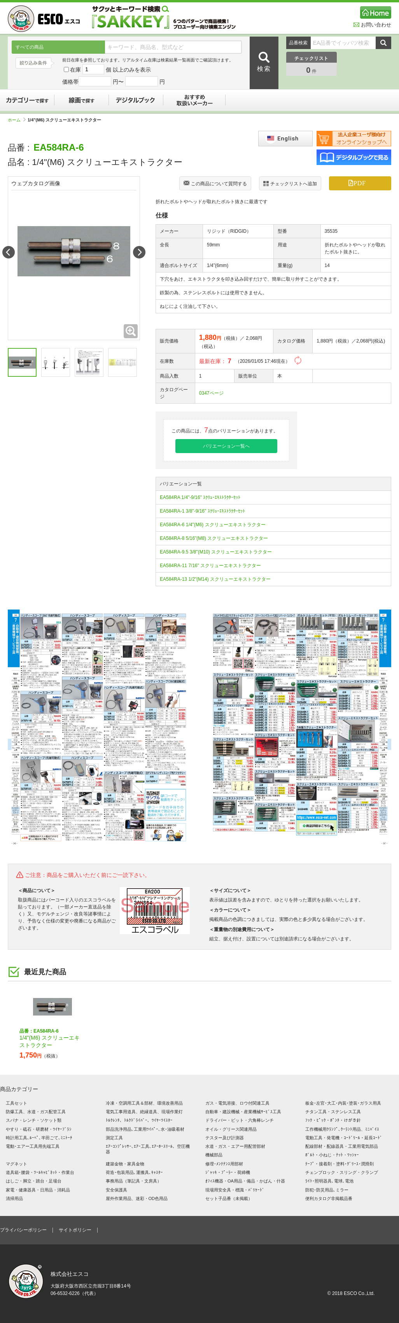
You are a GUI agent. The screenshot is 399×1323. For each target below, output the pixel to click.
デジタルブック (136, 100)
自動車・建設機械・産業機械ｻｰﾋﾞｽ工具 (243, 1111)
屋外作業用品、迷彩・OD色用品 (137, 1198)
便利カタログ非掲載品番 (328, 1198)
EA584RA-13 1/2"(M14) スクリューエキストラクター (215, 579)
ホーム (17, 120)
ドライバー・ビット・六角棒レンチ (239, 1120)
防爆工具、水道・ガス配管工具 (36, 1111)
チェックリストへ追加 (290, 183)
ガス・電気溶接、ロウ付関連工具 (237, 1103)
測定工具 (114, 1137)
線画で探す (81, 100)
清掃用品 (14, 1198)
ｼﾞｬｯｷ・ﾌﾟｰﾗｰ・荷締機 (227, 1172)
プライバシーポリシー (23, 1230)
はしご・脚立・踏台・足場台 (33, 1181)
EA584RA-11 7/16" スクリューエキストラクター (210, 565)
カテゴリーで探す (27, 100)
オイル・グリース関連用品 (231, 1129)
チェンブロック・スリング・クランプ (341, 1172)
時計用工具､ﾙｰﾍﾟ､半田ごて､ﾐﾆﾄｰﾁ (39, 1137)
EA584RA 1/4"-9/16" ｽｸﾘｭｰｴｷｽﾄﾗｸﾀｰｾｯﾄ (200, 497)
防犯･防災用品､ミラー (326, 1190)
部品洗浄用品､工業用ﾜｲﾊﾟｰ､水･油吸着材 (145, 1129)
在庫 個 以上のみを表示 (107, 70)
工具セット (16, 1103)
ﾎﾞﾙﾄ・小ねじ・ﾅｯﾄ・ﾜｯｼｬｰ (332, 1155)
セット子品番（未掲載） (228, 1198)
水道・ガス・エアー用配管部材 (235, 1146)
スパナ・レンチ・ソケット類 (33, 1120)
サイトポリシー (75, 1230)
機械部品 (213, 1155)
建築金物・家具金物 (125, 1163)
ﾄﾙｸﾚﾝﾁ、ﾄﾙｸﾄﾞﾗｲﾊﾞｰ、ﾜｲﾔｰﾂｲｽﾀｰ (139, 1120)
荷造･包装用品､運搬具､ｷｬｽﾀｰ (134, 1172)
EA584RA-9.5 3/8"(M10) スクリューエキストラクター (216, 552)
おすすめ (194, 100)
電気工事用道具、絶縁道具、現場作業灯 (144, 1111)
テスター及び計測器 (224, 1137)
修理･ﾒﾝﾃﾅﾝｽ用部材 (224, 1163)
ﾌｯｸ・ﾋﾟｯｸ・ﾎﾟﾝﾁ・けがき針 (333, 1120)
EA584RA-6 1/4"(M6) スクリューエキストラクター (213, 524)
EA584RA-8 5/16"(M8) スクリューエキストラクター (214, 538)
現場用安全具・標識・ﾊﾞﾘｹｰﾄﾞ (234, 1190)
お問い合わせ (372, 25)
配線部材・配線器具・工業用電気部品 (341, 1146)
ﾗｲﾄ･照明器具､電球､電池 (329, 1181)
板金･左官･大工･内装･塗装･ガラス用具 (343, 1103)
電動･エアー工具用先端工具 (33, 1146)
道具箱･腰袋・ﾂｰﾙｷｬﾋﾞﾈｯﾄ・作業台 (40, 1172)
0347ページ (211, 393)
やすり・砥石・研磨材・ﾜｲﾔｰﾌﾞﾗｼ (39, 1129)
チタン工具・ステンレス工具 (333, 1111)
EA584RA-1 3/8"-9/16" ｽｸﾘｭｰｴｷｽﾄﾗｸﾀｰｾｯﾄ (202, 511)
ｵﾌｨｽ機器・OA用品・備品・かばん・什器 (245, 1181)
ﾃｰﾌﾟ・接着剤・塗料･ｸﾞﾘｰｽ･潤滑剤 (339, 1163)
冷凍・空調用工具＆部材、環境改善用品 (144, 1103)
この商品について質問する (215, 184)
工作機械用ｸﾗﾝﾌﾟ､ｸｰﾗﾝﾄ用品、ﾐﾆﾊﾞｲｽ (342, 1129)
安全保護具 (116, 1190)
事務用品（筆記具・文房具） (133, 1181)
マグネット (16, 1163)
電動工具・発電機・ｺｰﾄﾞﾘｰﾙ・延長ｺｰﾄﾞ (343, 1137)
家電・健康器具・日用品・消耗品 (38, 1190)
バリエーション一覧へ (226, 446)
